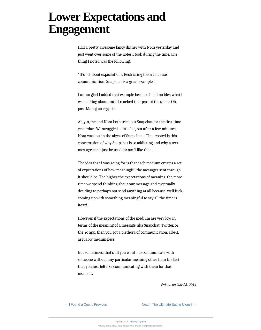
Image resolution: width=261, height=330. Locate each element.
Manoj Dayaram (138, 322)
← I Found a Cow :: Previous (86, 304)
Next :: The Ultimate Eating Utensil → (169, 304)
